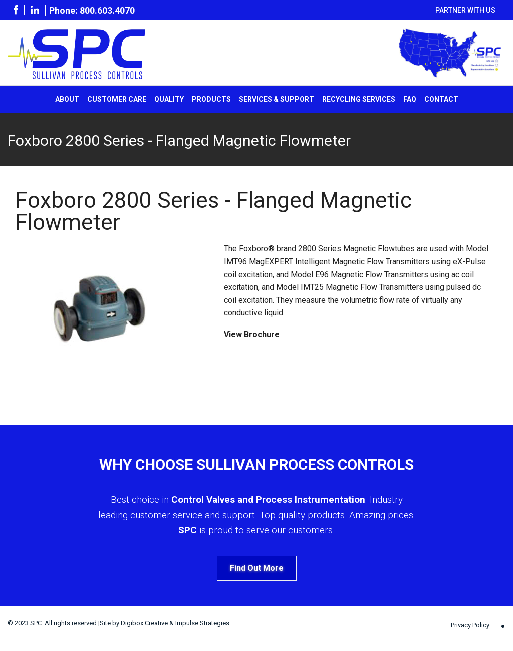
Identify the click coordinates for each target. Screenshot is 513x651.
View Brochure (252, 334)
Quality (169, 99)
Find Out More (257, 568)
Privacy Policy (470, 625)
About (67, 99)
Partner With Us (465, 10)
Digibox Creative (144, 623)
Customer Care (116, 99)
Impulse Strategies (202, 623)
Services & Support (276, 99)
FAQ (409, 99)
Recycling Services (358, 99)
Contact (441, 99)
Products (211, 99)
